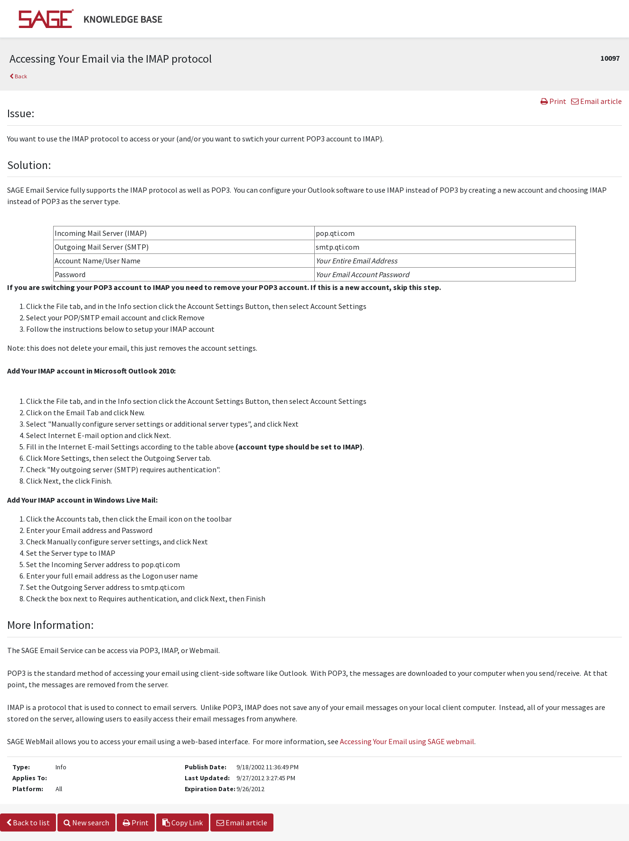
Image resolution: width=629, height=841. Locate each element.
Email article (596, 101)
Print (553, 101)
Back (18, 76)
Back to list (28, 822)
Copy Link (182, 822)
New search (86, 822)
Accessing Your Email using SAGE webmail (407, 741)
